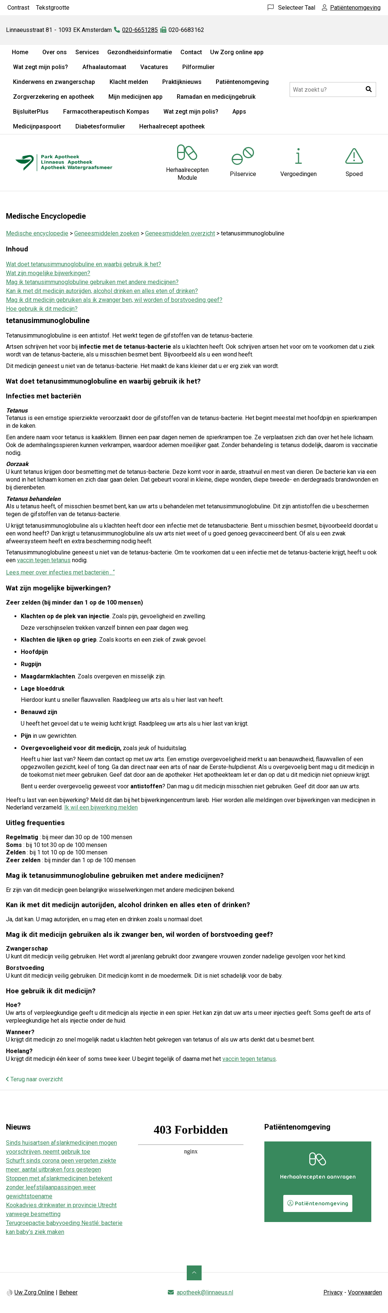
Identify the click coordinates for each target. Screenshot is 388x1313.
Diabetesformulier (100, 126)
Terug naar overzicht (34, 1079)
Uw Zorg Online (34, 1292)
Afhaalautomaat (104, 67)
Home (20, 52)
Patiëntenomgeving (242, 81)
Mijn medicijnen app (135, 96)
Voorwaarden (365, 1292)
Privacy (333, 1292)
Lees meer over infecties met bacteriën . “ (60, 572)
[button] (368, 89)
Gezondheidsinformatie (139, 52)
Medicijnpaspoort (37, 126)
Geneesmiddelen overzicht (180, 233)
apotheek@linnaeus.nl (205, 1292)
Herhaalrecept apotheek (172, 126)
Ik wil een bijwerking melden (101, 807)
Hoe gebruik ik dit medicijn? (42, 308)
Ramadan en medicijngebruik (216, 96)
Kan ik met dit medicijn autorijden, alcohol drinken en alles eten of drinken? (102, 290)
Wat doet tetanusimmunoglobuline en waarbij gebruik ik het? (83, 264)
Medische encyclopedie (37, 233)
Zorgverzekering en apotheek (53, 96)
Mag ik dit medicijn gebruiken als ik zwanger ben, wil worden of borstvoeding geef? (114, 299)
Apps (239, 111)
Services (87, 52)
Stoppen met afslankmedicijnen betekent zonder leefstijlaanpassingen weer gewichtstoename (59, 1187)
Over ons (54, 52)
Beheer (68, 1292)
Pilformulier (198, 67)
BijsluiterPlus (31, 111)
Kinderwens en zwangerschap (54, 81)
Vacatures (154, 67)
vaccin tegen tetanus (44, 560)
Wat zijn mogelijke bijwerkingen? (48, 273)
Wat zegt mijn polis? (40, 67)
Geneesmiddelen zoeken (106, 233)
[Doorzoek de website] (333, 89)
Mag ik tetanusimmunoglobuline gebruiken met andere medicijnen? (92, 282)
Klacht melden (129, 81)
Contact (191, 52)
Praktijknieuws (182, 81)
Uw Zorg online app (237, 52)
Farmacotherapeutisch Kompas (106, 111)
